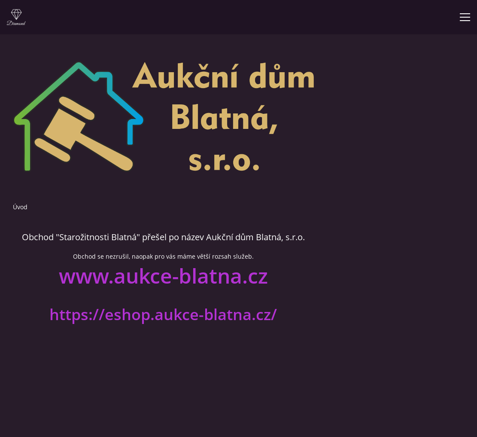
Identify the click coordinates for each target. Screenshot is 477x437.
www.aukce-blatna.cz (163, 275)
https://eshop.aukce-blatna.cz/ (163, 314)
